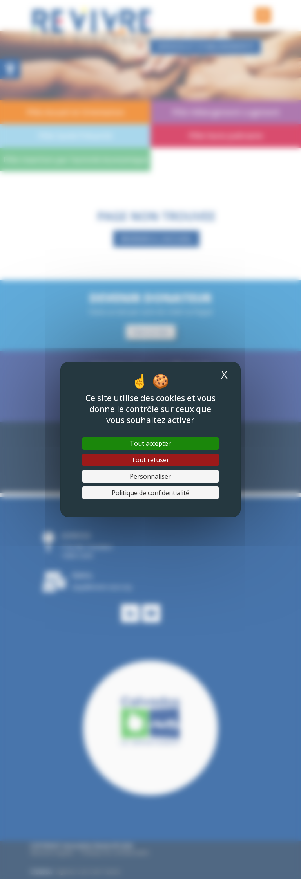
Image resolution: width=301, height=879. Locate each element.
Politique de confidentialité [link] (150, 492)
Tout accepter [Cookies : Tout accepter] (150, 443)
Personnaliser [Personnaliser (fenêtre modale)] (150, 476)
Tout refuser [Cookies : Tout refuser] (150, 460)
